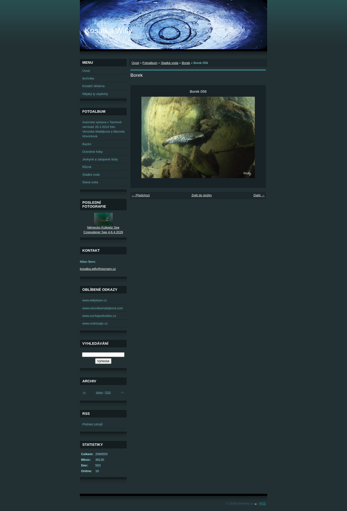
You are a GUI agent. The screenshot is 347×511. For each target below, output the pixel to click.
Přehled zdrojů (92, 424)
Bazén (86, 144)
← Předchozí (141, 195)
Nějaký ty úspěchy (95, 94)
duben (99, 392)
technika (88, 78)
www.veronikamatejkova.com (102, 308)
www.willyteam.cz (94, 300)
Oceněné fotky (92, 152)
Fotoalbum (149, 63)
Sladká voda (169, 63)
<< (84, 392)
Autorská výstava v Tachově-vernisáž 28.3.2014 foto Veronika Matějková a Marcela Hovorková (103, 129)
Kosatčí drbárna (93, 86)
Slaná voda (90, 182)
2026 (108, 392)
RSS (263, 503)
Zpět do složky (201, 195)
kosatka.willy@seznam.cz (98, 269)
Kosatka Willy (108, 30)
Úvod (135, 63)
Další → (259, 195)
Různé (86, 167)
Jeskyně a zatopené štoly (100, 159)
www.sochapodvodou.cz (99, 316)
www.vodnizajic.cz (95, 323)
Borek (186, 63)
